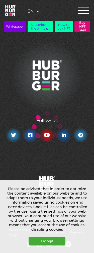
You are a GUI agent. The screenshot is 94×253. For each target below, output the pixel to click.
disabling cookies (47, 229)
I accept (47, 241)
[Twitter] (13, 135)
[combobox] (34, 11)
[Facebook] (30, 135)
